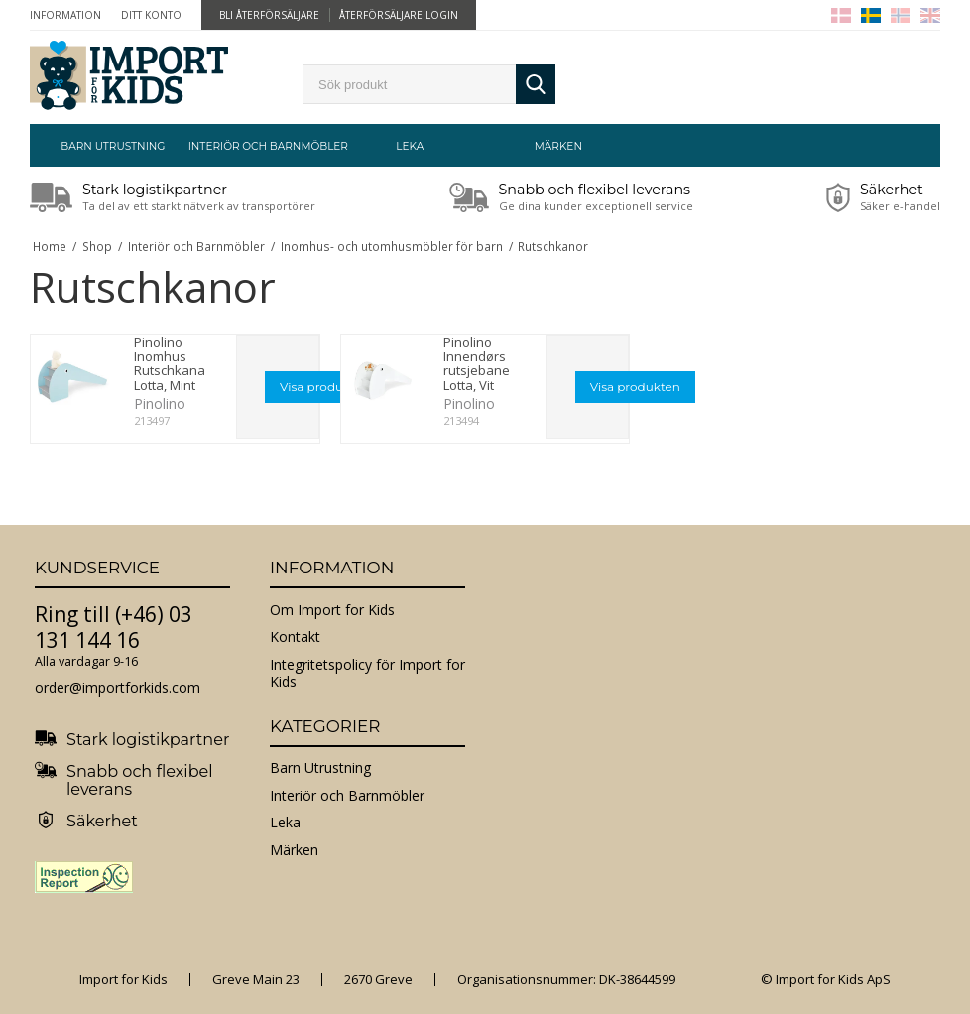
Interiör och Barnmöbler (261, 146)
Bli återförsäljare (269, 15)
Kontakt (295, 636)
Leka (410, 146)
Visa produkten (325, 386)
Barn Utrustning (113, 146)
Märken (558, 146)
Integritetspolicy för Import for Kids (367, 673)
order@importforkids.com (117, 687)
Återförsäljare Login (398, 15)
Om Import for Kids (332, 609)
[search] (409, 84)
